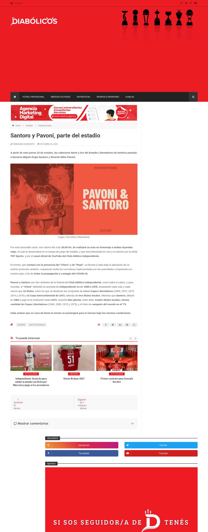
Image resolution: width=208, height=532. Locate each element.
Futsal (151, 358)
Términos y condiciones (89, 511)
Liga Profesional (185, 444)
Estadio (29, 125)
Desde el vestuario (157, 332)
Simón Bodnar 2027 (73, 378)
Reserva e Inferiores (108, 97)
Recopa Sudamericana (157, 449)
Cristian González (32, 527)
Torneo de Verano (180, 449)
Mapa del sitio (84, 498)
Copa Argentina (154, 433)
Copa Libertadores (174, 433)
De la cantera (155, 326)
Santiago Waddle (51, 527)
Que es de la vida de (158, 401)
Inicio (18, 125)
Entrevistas (83, 97)
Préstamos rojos (156, 396)
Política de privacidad (88, 504)
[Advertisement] (104, 67)
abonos (74, 374)
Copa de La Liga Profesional (160, 444)
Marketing (153, 379)
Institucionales (45, 125)
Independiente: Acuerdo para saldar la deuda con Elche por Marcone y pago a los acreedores (31, 381)
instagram (160, 116)
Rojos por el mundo (158, 411)
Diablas (130, 97)
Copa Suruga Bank (179, 438)
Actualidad (31, 374)
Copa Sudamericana (156, 438)
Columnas (153, 321)
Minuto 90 (153, 390)
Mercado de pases (60, 97)
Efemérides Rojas (157, 342)
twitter (187, 116)
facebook (160, 124)
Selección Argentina (158, 417)
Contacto (16, 3)
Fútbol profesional (33, 97)
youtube (187, 124)
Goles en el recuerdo (158, 369)
